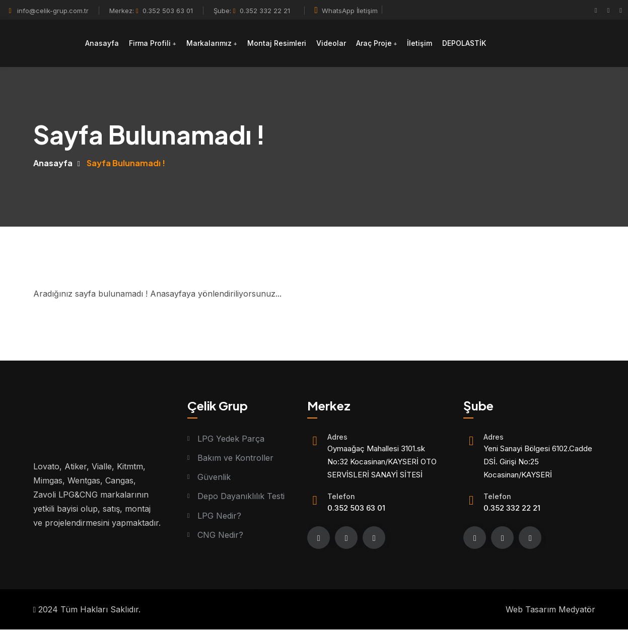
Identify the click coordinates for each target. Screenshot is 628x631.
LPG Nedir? (219, 517)
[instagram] (608, 10)
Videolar (335, 45)
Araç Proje (377, 45)
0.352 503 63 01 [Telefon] (164, 11)
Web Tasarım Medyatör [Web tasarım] (550, 611)
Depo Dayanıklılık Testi (241, 498)
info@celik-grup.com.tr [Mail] (53, 11)
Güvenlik (214, 478)
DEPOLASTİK (468, 45)
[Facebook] (596, 10)
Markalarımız (212, 45)
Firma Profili (153, 45)
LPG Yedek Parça (230, 439)
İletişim (423, 45)
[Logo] (41, 46)
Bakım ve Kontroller (235, 458)
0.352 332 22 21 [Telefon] (261, 11)
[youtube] (620, 10)
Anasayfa (105, 45)
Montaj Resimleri (280, 45)
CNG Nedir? (220, 537)
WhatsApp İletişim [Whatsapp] (346, 11)
